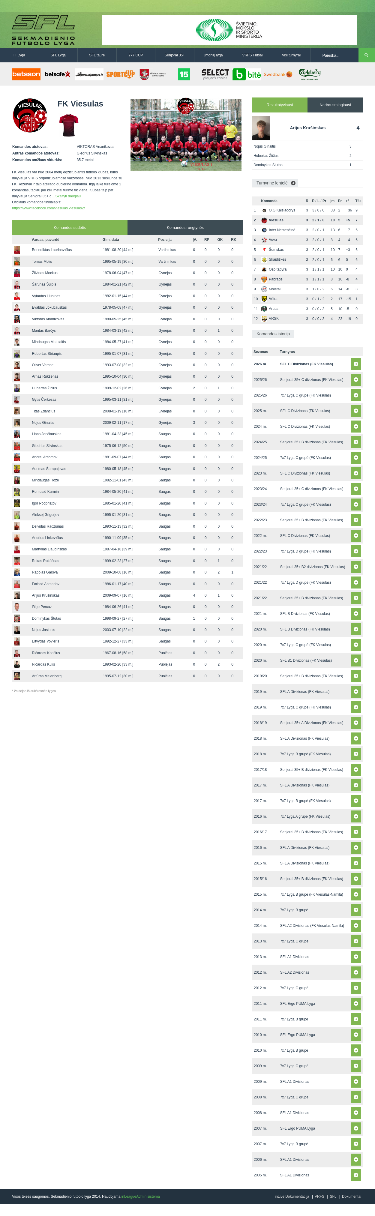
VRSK (270, 318)
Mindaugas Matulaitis (49, 342)
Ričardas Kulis (43, 664)
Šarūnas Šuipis (44, 284)
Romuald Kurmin (45, 492)
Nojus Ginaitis (43, 423)
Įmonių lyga (213, 55)
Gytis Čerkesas (44, 399)
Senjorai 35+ (175, 55)
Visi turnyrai (291, 55)
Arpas (269, 309)
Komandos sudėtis (70, 227)
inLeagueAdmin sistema (141, 1196)
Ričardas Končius (46, 653)
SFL (333, 1196)
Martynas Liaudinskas (49, 549)
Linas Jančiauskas (46, 434)
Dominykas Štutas (46, 618)
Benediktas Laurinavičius (52, 250)
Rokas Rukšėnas (45, 561)
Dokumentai (351, 1196)
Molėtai (270, 289)
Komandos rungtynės (185, 227)
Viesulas (272, 220)
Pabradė (271, 279)
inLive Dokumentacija (292, 1196)
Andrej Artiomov (44, 457)
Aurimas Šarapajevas (49, 469)
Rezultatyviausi (280, 105)
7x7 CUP (136, 55)
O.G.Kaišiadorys (278, 210)
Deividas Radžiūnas (48, 526)
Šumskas (272, 249)
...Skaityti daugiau (66, 196)
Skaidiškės (273, 259)
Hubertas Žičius (44, 388)
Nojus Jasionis (43, 630)
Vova (269, 240)
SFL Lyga (58, 55)
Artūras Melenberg (47, 676)
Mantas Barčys (44, 330)
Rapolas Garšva (45, 572)
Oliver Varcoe (42, 365)
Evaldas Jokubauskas (49, 307)
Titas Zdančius (43, 411)
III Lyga (19, 55)
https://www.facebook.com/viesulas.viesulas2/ (48, 208)
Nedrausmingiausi (335, 105)
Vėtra (269, 299)
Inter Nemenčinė (278, 230)
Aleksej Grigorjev (45, 515)
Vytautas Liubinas (46, 296)
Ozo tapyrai (274, 269)
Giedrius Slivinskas (47, 446)
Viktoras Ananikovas (48, 319)
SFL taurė (97, 55)
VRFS (319, 1196)
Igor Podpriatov (44, 503)
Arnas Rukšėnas (45, 376)
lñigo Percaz (42, 607)
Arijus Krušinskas (45, 595)
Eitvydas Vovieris (45, 641)
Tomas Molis (42, 261)
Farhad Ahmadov (45, 584)
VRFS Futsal (252, 55)
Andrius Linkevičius (47, 538)
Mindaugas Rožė (45, 480)
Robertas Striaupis (47, 354)
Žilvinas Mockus (44, 273)
